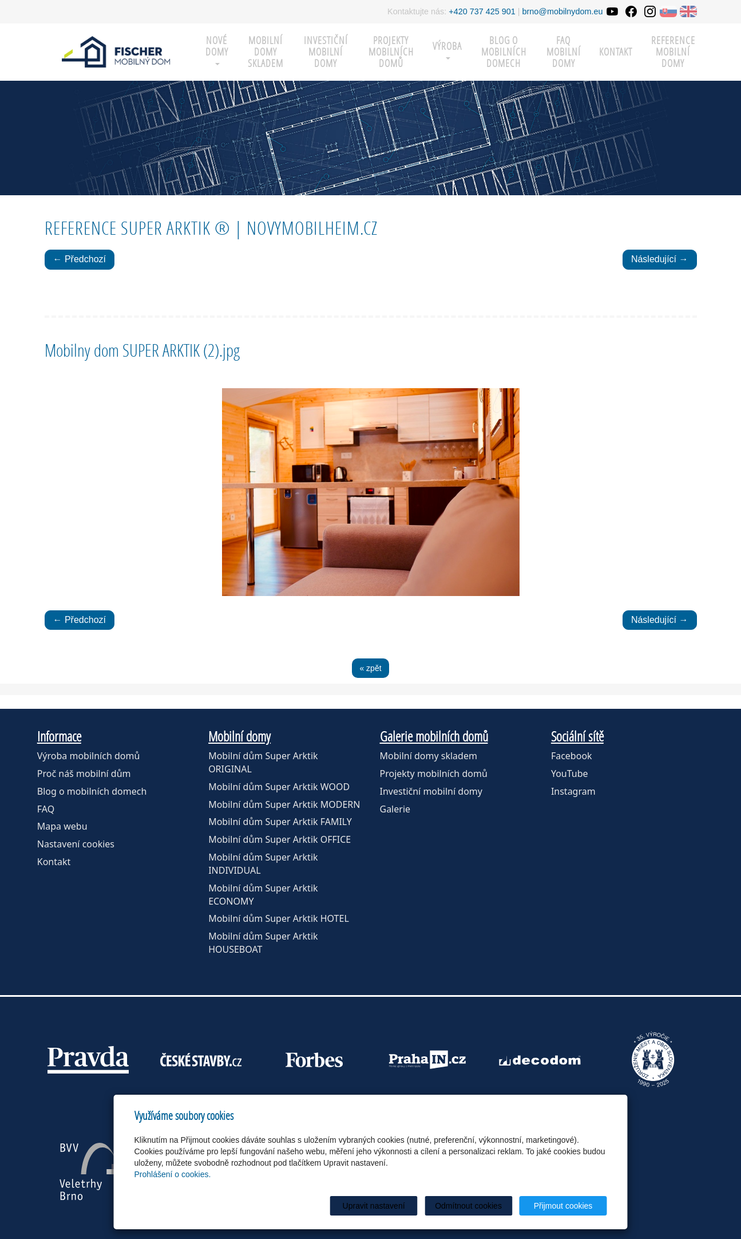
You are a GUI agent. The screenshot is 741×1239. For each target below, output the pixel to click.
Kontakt (615, 51)
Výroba (447, 50)
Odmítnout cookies (468, 1205)
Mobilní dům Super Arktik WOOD (279, 786)
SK (668, 11)
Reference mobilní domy (673, 52)
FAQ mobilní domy (563, 52)
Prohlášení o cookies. (172, 1174)
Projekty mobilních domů (391, 52)
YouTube (569, 773)
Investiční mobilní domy (326, 52)
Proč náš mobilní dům (84, 773)
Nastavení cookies (75, 844)
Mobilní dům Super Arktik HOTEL (278, 918)
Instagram (573, 791)
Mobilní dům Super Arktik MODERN (284, 804)
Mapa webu (62, 826)
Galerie (395, 809)
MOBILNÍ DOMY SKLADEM (265, 52)
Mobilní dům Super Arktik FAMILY (280, 821)
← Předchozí (79, 259)
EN (688, 11)
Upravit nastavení (374, 1205)
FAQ (45, 809)
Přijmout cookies (563, 1205)
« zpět (370, 668)
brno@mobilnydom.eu (562, 11)
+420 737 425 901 (482, 11)
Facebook (571, 755)
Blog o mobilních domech (503, 52)
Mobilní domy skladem (428, 755)
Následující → (659, 259)
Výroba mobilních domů (88, 755)
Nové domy (216, 49)
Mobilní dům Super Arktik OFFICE (279, 839)
